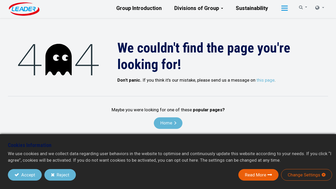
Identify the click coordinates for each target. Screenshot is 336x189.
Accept (27, 174)
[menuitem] (139, 8)
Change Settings (304, 174)
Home (166, 122)
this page (265, 80)
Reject (62, 174)
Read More (255, 174)
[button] (284, 9)
